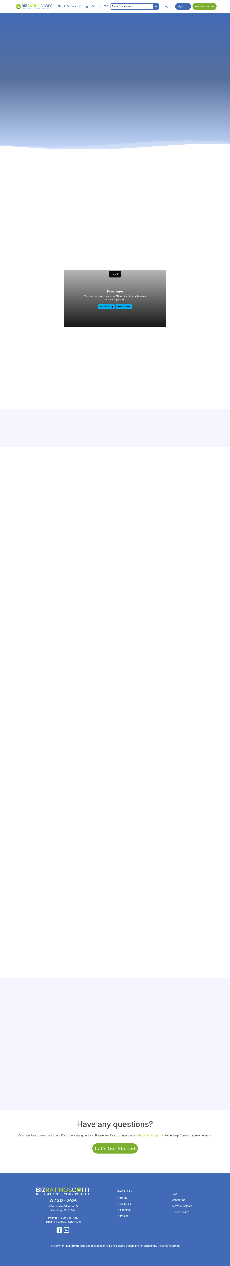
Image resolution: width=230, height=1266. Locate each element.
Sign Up (183, 6)
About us (125, 1203)
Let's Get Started (115, 1147)
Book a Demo (204, 6)
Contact (96, 6)
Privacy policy (180, 1211)
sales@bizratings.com (150, 1134)
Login (167, 6)
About (61, 6)
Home (123, 1197)
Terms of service (182, 1205)
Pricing (83, 6)
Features (72, 6)
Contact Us (178, 1199)
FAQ (106, 6)
